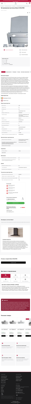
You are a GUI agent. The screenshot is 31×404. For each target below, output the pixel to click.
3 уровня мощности (4, 222)
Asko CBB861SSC (13, 329)
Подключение (18, 377)
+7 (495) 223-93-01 (10, 199)
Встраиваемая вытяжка (11, 222)
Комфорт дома (3, 380)
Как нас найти (18, 388)
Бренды (2, 387)
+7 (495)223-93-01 (19, 389)
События (2, 390)
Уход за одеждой (4, 377)
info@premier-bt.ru (19, 392)
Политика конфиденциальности (15, 402)
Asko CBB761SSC (5, 329)
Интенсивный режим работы (20, 222)
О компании (3, 385)
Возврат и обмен (18, 380)
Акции (2, 388)
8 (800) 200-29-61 (9, 210)
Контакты (2, 391)
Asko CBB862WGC (21, 329)
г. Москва (18, 385)
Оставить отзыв (13, 262)
